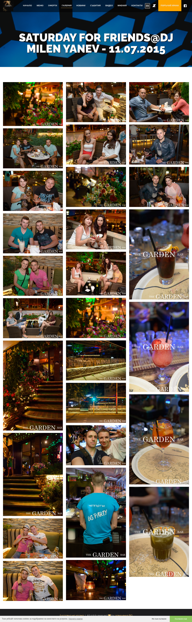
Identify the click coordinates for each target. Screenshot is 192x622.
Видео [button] (109, 5)
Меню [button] (40, 5)
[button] (154, 5)
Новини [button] (80, 5)
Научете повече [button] (76, 619)
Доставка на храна (71, 615)
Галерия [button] (67, 5)
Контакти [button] (137, 5)
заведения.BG (124, 615)
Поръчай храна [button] (170, 5)
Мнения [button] (122, 5)
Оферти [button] (52, 5)
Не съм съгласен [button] (159, 619)
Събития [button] (95, 5)
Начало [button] (27, 5)
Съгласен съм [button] (181, 619)
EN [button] (147, 6)
